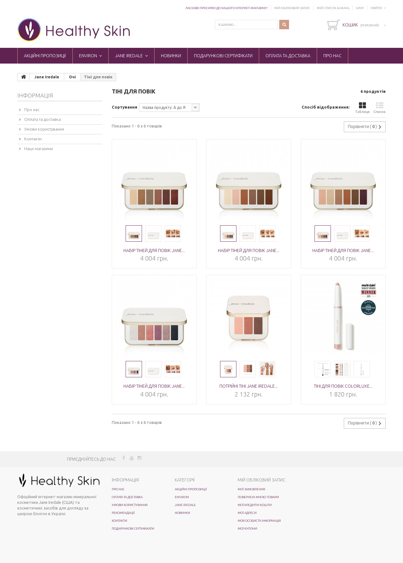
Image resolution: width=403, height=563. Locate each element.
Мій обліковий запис (292, 8)
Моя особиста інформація (259, 520)
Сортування (124, 107)
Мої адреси (247, 513)
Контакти (32, 139)
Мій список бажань (333, 8)
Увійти (376, 8)
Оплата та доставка (287, 55)
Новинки (171, 55)
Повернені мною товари (258, 497)
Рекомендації (123, 513)
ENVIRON (88, 55)
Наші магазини (38, 148)
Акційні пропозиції (45, 55)
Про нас (332, 55)
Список (379, 108)
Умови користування (43, 129)
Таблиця (362, 108)
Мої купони (247, 528)
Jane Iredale (129, 55)
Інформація (35, 95)
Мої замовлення (251, 489)
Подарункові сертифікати (223, 55)
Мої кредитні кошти (255, 505)
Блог (360, 8)
